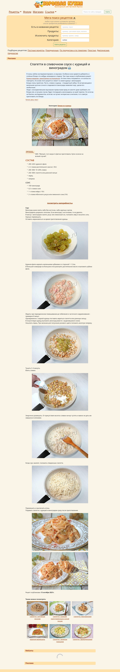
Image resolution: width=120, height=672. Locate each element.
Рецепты (14, 12)
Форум (27, 12)
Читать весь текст (32, 100)
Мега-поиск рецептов (60, 18)
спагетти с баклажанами (83, 617)
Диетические (103, 50)
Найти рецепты (60, 44)
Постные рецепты (36, 50)
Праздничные (52, 50)
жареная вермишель (37, 639)
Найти (107, 12)
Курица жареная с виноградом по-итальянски (43, 78)
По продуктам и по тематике (73, 50)
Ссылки (49, 12)
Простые (92, 50)
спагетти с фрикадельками (82, 639)
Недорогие (13, 53)
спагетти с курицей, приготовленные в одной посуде (60, 619)
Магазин (38, 12)
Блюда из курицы (64, 106)
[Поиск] (93, 12)
